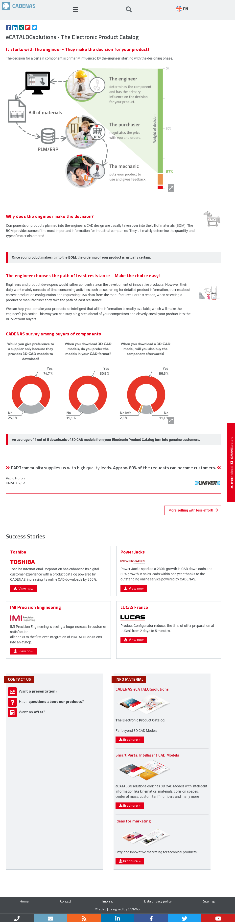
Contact (65, 901)
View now (23, 588)
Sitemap (209, 901)
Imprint (107, 901)
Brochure (130, 739)
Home (24, 901)
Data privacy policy (158, 901)
